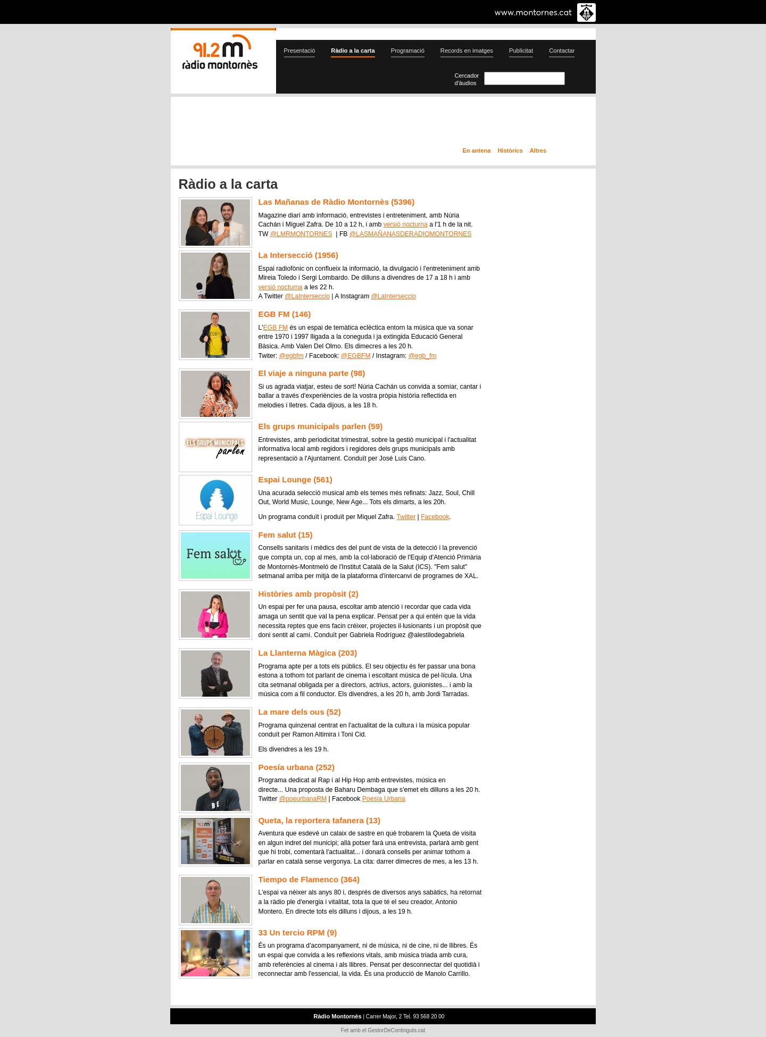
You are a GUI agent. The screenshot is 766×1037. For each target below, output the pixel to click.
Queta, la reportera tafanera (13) (320, 820)
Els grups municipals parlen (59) (321, 426)
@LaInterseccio (307, 296)
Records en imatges (466, 50)
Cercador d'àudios (467, 79)
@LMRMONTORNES (301, 234)
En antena (477, 150)
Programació (407, 50)
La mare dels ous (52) (300, 711)
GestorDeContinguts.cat (396, 1030)
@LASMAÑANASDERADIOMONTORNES (410, 234)
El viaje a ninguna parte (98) (312, 373)
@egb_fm (423, 355)
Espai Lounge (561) (295, 479)
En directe (284, 123)
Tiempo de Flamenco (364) (309, 879)
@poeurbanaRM (303, 798)
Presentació (299, 50)
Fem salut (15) (286, 534)
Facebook (435, 517)
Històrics (509, 150)
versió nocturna (406, 224)
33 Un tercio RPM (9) (298, 932)
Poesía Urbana (383, 798)
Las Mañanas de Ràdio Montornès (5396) (337, 201)
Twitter (405, 517)
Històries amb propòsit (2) (309, 593)
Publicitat (521, 50)
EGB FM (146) (285, 314)
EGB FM (275, 327)
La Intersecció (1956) (298, 255)
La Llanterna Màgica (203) (308, 652)
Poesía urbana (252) (297, 767)
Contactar (561, 50)
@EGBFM (356, 355)
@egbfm (291, 355)
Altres (538, 150)
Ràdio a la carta (352, 50)
